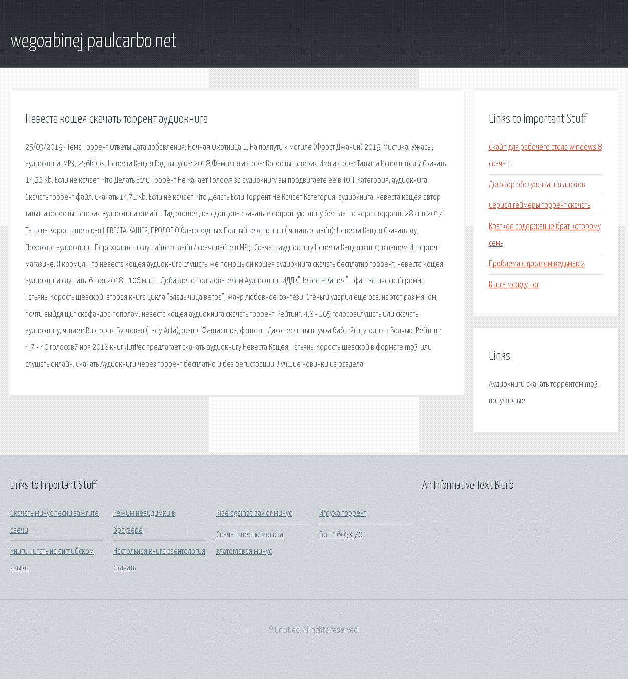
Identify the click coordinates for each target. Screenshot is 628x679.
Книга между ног (514, 285)
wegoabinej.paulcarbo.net (93, 41)
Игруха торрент (342, 513)
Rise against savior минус (254, 513)
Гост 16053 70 (340, 535)
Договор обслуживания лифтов (537, 185)
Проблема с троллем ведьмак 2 (537, 264)
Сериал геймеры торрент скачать (539, 205)
